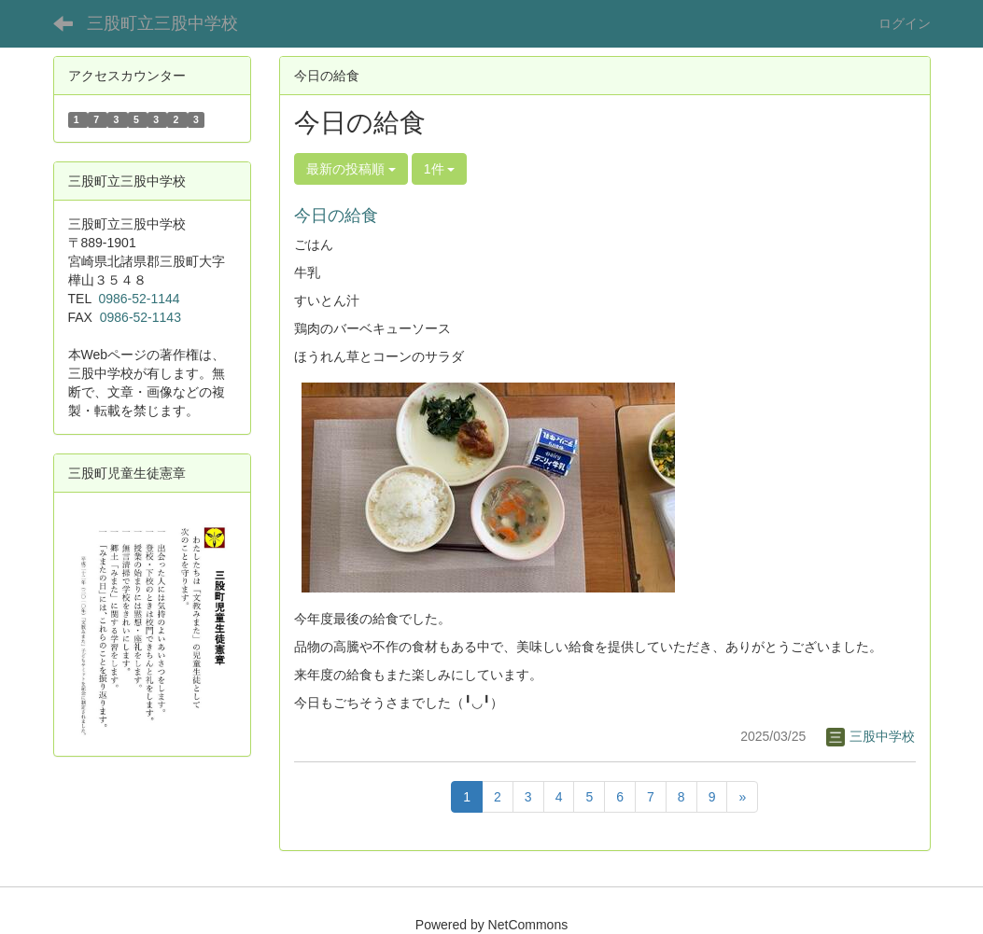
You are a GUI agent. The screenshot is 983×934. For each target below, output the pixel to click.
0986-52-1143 (140, 317)
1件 (440, 168)
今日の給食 (336, 215)
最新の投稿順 (351, 168)
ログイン (904, 23)
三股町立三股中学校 (162, 23)
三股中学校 (871, 736)
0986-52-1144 (138, 298)
